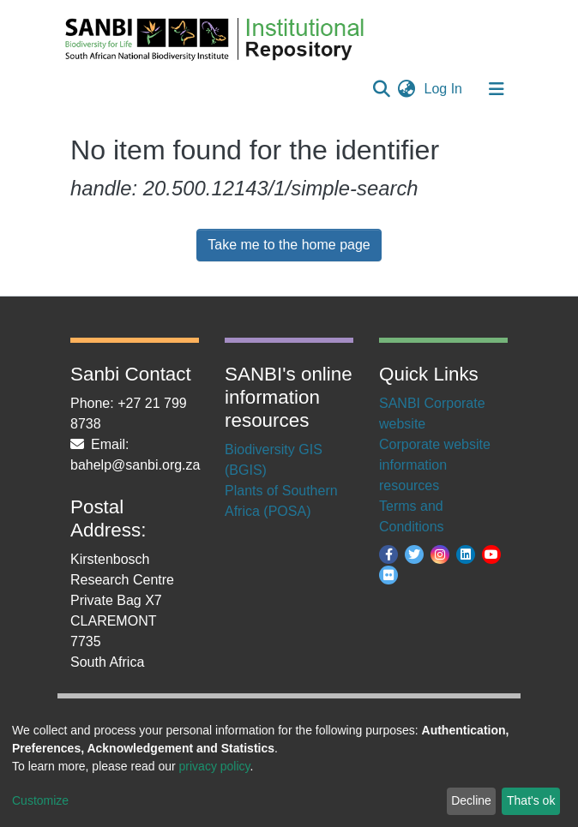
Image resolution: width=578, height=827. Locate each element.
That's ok (531, 800)
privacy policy (214, 766)
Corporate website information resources (435, 465)
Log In (445, 88)
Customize (40, 800)
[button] (407, 89)
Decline (471, 800)
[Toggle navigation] (497, 89)
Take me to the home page (289, 244)
